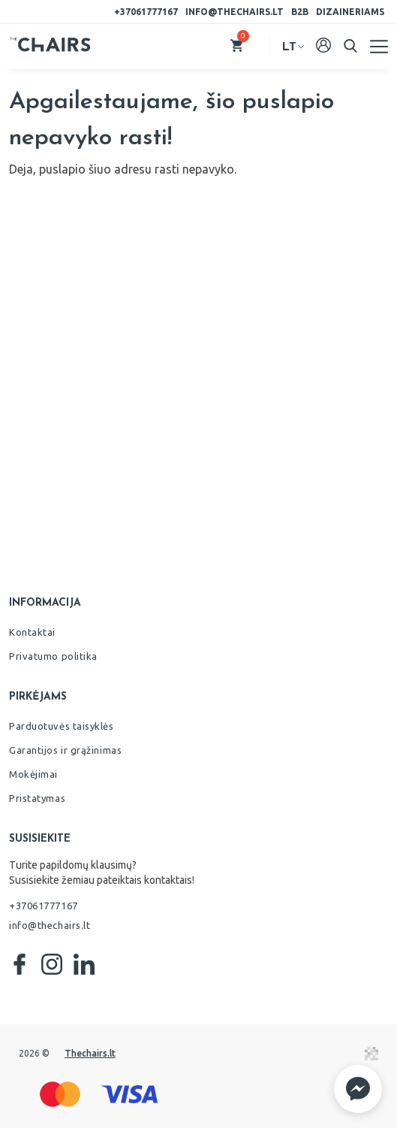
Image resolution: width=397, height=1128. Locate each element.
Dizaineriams (350, 12)
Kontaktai (32, 632)
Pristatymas (37, 798)
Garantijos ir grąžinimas (65, 750)
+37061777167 (146, 12)
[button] (358, 1089)
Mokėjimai (33, 774)
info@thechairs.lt (234, 12)
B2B (299, 12)
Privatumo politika (53, 656)
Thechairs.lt (90, 1053)
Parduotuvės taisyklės (61, 726)
